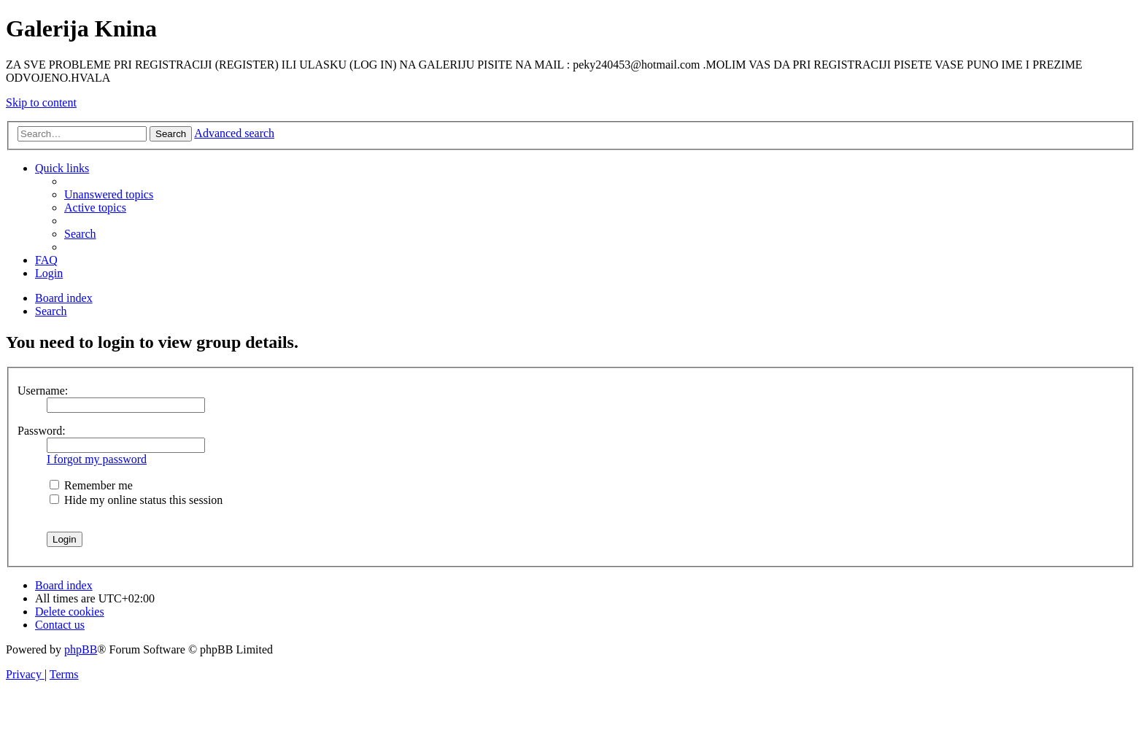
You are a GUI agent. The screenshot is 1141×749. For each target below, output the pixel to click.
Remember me (91, 485)
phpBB (80, 649)
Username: (43, 390)
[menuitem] (108, 194)
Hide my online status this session (136, 500)
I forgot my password (97, 459)
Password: (42, 430)
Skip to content (41, 102)
